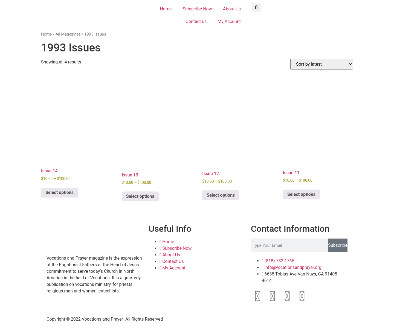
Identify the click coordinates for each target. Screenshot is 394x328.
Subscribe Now (197, 8)
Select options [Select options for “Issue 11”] (301, 194)
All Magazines (68, 34)
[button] (256, 7)
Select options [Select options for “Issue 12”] (221, 195)
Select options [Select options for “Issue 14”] (59, 192)
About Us (232, 8)
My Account (229, 21)
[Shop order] (321, 64)
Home (166, 8)
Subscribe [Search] (337, 245)
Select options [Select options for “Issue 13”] (140, 196)
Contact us (196, 21)
